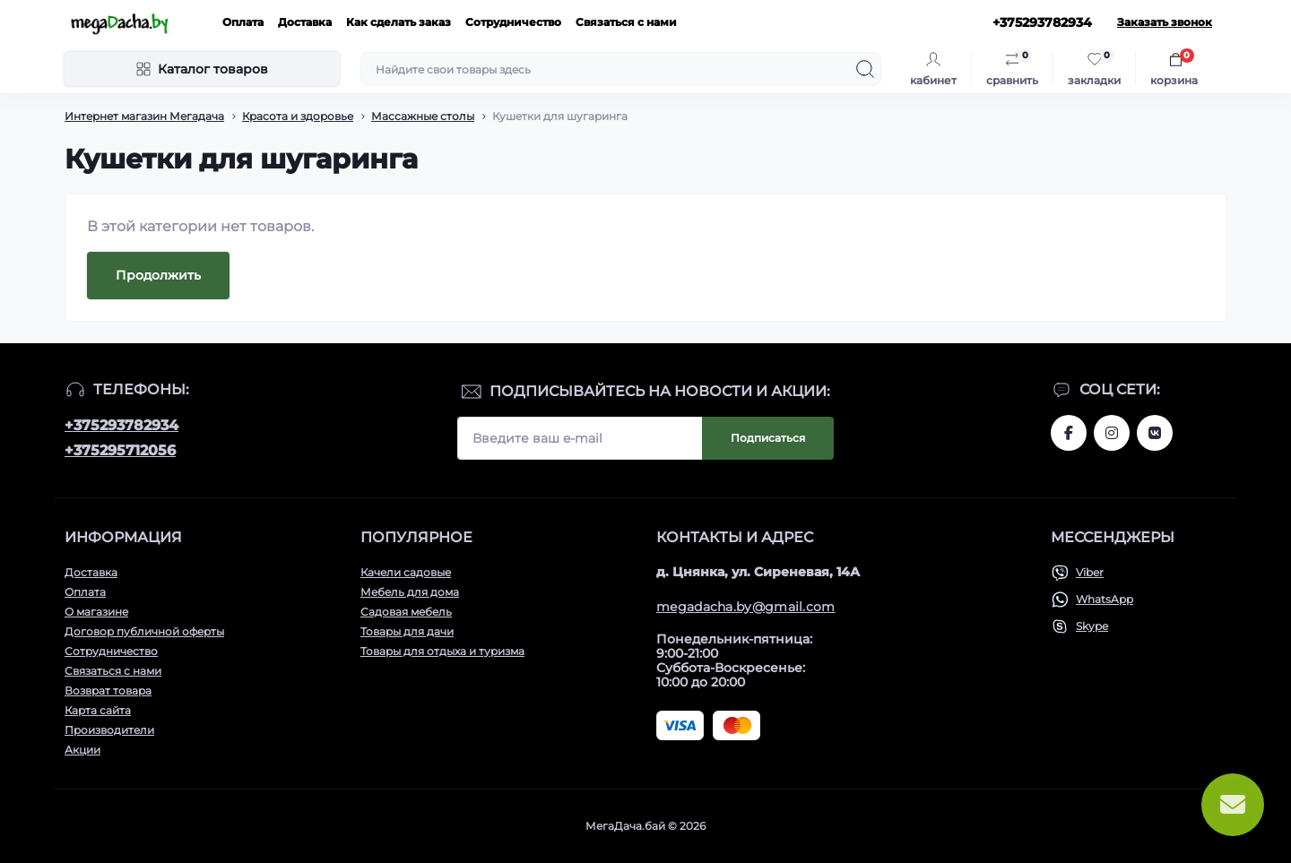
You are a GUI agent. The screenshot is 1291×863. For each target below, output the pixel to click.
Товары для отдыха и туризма (442, 651)
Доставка (305, 22)
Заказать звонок (1164, 22)
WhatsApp (1104, 599)
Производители (109, 730)
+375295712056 (120, 450)
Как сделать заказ (398, 22)
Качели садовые (405, 572)
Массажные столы (422, 116)
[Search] (865, 69)
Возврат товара (108, 690)
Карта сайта (98, 710)
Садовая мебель (406, 611)
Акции (82, 749)
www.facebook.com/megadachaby (1068, 433)
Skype (1092, 626)
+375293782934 (121, 425)
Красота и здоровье (297, 116)
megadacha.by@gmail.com (746, 607)
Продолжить (158, 275)
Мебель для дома (409, 592)
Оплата (243, 22)
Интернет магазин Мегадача (144, 116)
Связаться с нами (626, 22)
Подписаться (768, 437)
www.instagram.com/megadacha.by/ (1111, 433)
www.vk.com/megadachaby (1154, 433)
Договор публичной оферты (144, 631)
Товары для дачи (407, 631)
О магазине (96, 611)
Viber (1090, 572)
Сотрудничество (513, 22)
